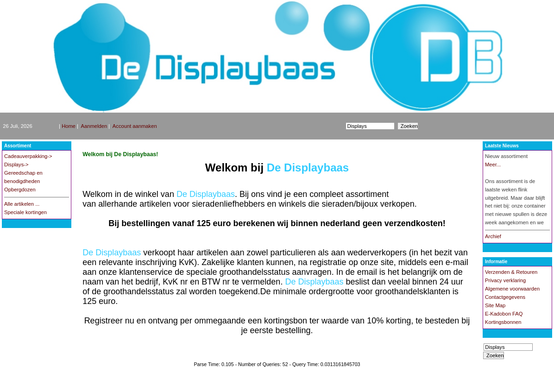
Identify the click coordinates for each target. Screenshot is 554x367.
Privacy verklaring (505, 280)
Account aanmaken (135, 126)
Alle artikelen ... (21, 204)
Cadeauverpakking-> (28, 156)
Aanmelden (94, 126)
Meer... (493, 164)
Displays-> (16, 164)
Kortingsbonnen (503, 322)
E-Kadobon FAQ (504, 313)
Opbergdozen (20, 189)
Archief (493, 236)
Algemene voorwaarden (512, 288)
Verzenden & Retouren (511, 272)
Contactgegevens (505, 297)
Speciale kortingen (25, 212)
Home (69, 126)
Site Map (495, 305)
